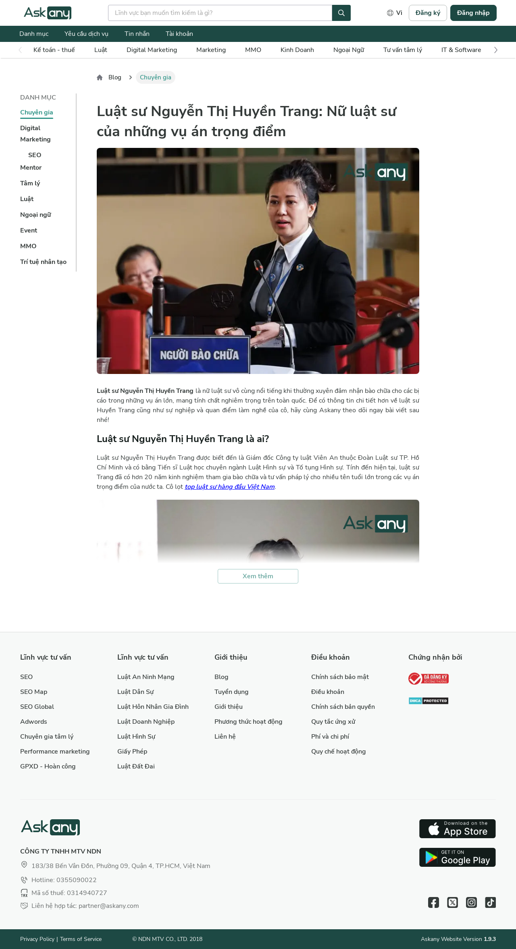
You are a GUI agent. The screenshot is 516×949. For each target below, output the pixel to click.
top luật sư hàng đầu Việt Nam (230, 486)
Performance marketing (55, 751)
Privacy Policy (37, 939)
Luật (26, 199)
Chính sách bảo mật (340, 677)
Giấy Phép (132, 751)
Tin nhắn (137, 34)
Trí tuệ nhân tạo (43, 261)
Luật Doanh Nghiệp (146, 721)
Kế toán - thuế (54, 50)
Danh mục (33, 33)
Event (28, 230)
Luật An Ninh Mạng (146, 677)
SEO (35, 155)
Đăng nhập (473, 12)
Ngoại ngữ (35, 214)
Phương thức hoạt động (248, 721)
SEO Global (37, 706)
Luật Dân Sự (135, 691)
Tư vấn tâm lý (402, 50)
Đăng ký (428, 12)
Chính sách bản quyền (343, 706)
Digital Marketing (152, 50)
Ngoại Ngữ (348, 50)
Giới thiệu (228, 706)
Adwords (33, 721)
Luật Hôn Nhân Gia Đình (153, 706)
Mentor (31, 167)
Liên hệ (225, 736)
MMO (253, 50)
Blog (114, 77)
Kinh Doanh (297, 50)
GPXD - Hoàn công (48, 766)
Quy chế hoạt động (338, 751)
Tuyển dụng (231, 691)
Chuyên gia (36, 112)
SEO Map (33, 691)
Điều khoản (327, 691)
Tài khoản (179, 33)
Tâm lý (30, 183)
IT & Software (461, 50)
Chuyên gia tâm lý (46, 736)
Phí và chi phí (330, 736)
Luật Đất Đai (136, 766)
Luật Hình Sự (136, 736)
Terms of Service (81, 939)
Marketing (211, 50)
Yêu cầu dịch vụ (86, 33)
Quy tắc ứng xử (333, 721)
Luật (100, 50)
